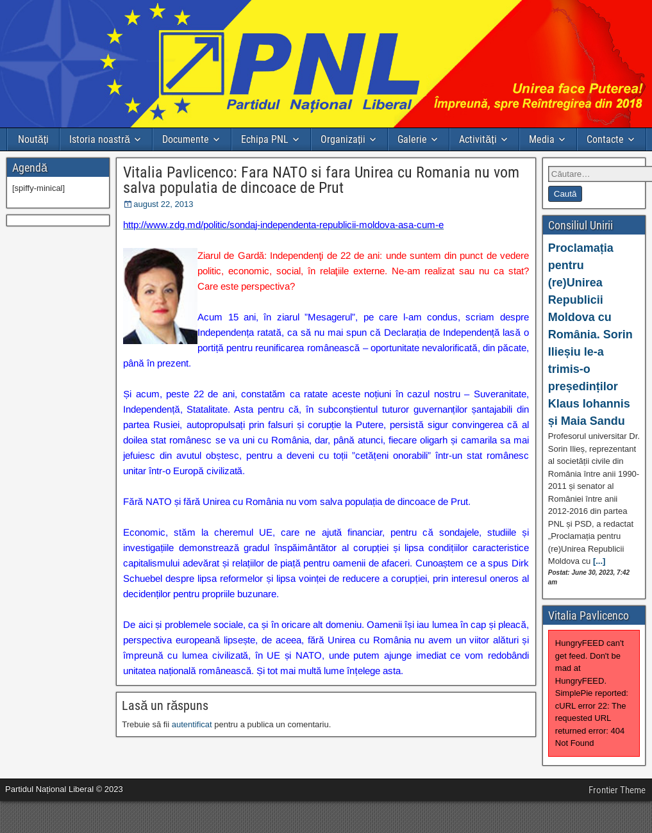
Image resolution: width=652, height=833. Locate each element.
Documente (185, 139)
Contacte (605, 139)
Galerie (412, 139)
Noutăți (33, 139)
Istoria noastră (99, 139)
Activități (477, 139)
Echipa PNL (264, 139)
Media (542, 139)
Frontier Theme (617, 790)
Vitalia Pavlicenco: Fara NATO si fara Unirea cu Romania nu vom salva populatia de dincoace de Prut (321, 180)
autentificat (192, 724)
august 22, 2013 (163, 204)
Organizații (343, 139)
